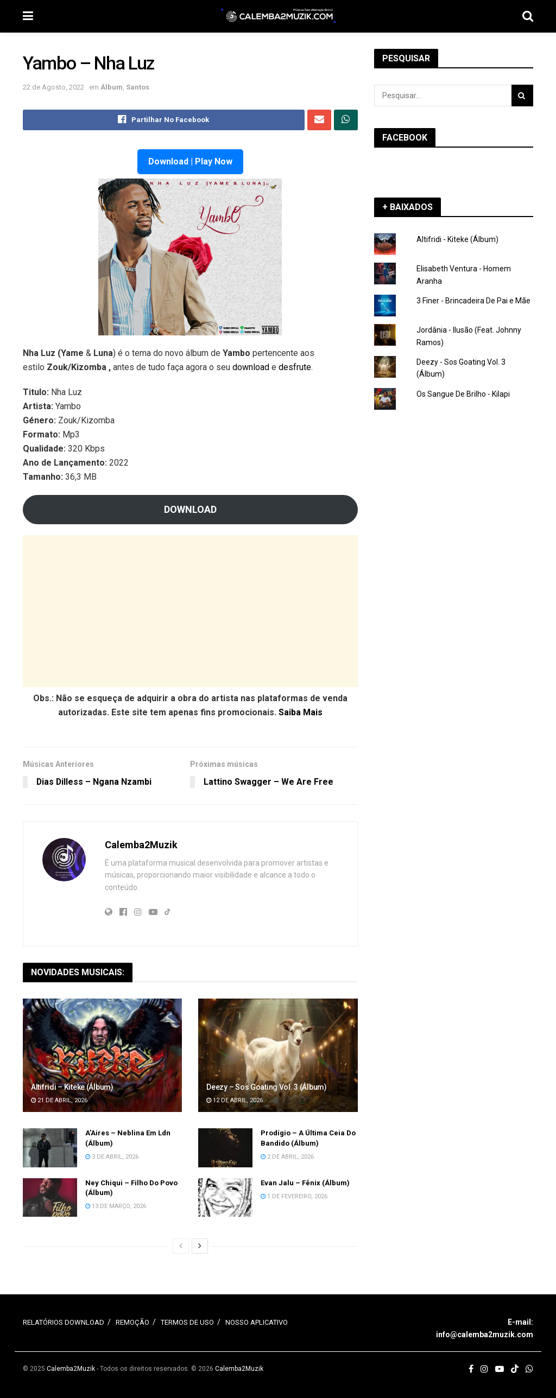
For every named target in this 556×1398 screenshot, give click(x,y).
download (250, 367)
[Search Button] (522, 95)
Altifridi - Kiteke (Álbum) (457, 239)
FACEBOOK (404, 137)
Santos (137, 87)
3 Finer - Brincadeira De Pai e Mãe (473, 300)
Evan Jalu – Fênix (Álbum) (305, 1183)
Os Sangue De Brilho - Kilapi (463, 394)
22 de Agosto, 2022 (53, 87)
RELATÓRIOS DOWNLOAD (63, 1323)
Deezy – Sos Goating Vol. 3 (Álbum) (266, 1087)
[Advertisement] (190, 611)
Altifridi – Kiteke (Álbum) (72, 1087)
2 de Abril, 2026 (287, 1156)
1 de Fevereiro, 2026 (294, 1196)
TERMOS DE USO (187, 1323)
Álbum (111, 87)
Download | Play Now (190, 161)
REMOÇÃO (132, 1323)
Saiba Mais (301, 712)
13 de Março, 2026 (115, 1206)
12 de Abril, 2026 (234, 1100)
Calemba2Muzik (141, 844)
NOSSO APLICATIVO (256, 1323)
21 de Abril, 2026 (59, 1100)
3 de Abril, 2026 (111, 1156)
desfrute (295, 367)
